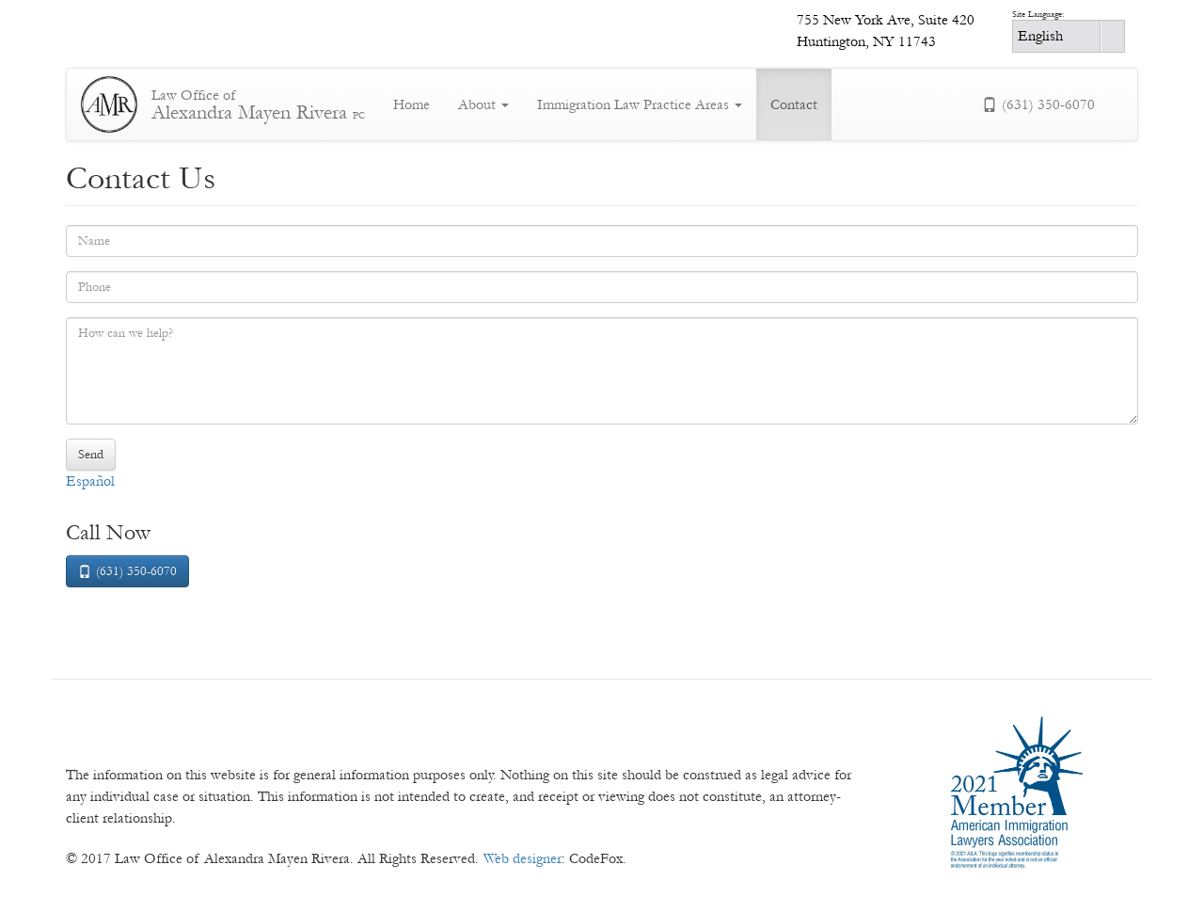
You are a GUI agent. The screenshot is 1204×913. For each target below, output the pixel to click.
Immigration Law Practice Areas (639, 104)
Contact (793, 104)
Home (411, 104)
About (483, 104)
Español (90, 481)
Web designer (522, 858)
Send (90, 454)
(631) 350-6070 (1038, 104)
